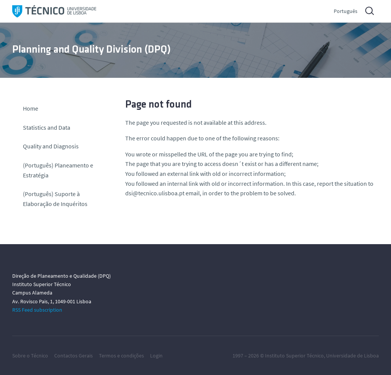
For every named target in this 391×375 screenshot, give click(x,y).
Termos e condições (121, 355)
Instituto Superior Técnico (294, 355)
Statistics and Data (46, 127)
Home (30, 108)
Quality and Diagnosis (51, 146)
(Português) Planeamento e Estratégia (58, 170)
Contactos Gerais (73, 355)
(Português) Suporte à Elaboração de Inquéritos (55, 199)
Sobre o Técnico (30, 355)
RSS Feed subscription (37, 309)
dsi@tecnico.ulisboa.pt (154, 193)
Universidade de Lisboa (352, 355)
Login (156, 355)
